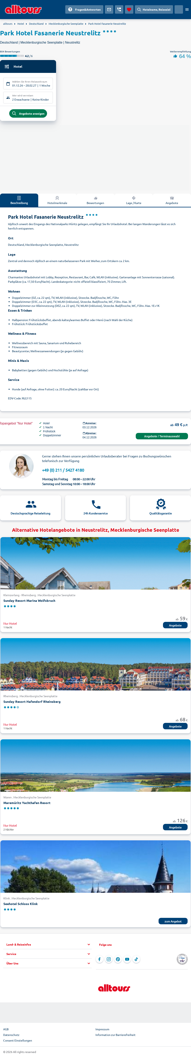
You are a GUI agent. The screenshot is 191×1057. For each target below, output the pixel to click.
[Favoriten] (129, 9)
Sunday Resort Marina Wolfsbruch (29, 601)
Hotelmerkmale (57, 200)
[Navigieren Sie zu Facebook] (99, 960)
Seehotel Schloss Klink (20, 904)
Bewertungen (95, 200)
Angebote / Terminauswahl (162, 437)
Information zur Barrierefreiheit (116, 1035)
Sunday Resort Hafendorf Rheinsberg (32, 702)
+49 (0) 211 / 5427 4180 (63, 470)
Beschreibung (19, 200)
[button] (49, 945)
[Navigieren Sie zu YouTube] (127, 960)
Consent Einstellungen (17, 1041)
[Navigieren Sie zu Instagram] (108, 960)
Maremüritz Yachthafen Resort (26, 803)
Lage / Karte (133, 200)
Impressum (102, 1030)
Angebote (172, 200)
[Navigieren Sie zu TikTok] (136, 960)
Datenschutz (11, 1035)
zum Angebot (173, 922)
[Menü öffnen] (187, 9)
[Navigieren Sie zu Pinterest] (118, 960)
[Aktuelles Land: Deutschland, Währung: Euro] (179, 9)
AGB (6, 1030)
